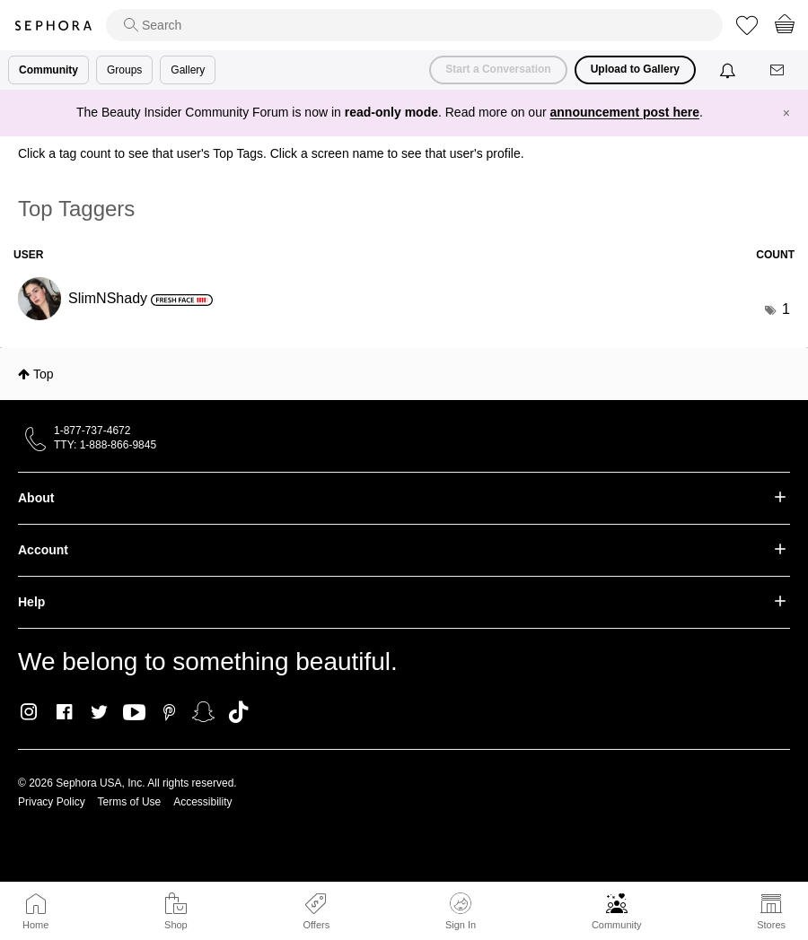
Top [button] (43, 374)
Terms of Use (130, 802)
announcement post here (624, 112)
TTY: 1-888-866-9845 (105, 445)
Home (35, 924)
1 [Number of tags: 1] (786, 309)
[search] (414, 25)
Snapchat (203, 712)
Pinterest (169, 712)
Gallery (188, 70)
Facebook (64, 712)
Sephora (52, 25)
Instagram (29, 712)
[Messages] (778, 70)
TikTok (238, 712)
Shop (176, 924)
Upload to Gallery (635, 69)
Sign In (460, 911)
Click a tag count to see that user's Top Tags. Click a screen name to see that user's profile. (271, 153)
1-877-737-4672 (92, 430)
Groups (124, 70)
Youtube (134, 713)
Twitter (99, 712)
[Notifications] (729, 70)
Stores (771, 924)
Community (617, 924)
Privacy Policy (51, 802)
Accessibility (202, 802)
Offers (316, 924)
